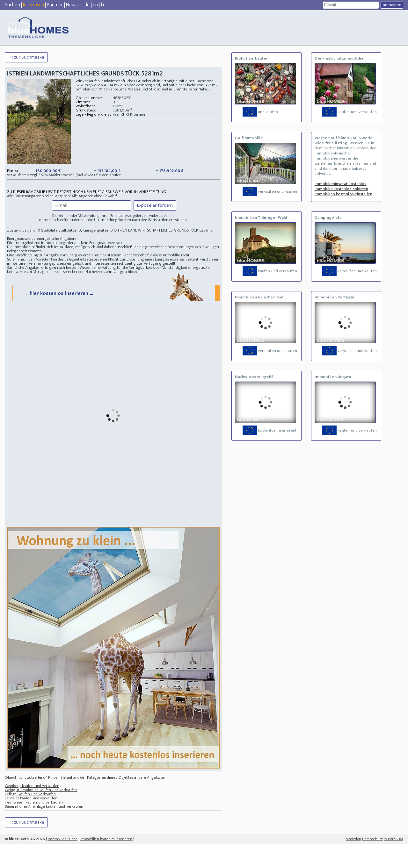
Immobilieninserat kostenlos (341, 183)
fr (103, 5)
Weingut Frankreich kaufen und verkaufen (41, 789)
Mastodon (353, 839)
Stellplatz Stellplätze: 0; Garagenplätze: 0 (77, 230)
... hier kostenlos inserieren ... (115, 293)
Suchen (12, 5)
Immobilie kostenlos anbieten (341, 188)
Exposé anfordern (155, 205)
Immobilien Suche (62, 839)
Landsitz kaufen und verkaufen (31, 798)
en (95, 5)
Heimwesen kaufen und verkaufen (34, 802)
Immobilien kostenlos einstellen (343, 193)
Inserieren (33, 5)
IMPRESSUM (393, 839)
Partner (55, 5)
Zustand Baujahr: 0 (24, 230)
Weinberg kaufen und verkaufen (32, 785)
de (87, 5)
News (71, 5)
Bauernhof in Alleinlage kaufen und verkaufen (44, 806)
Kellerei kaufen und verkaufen (30, 794)
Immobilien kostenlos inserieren (106, 839)
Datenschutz (372, 839)
